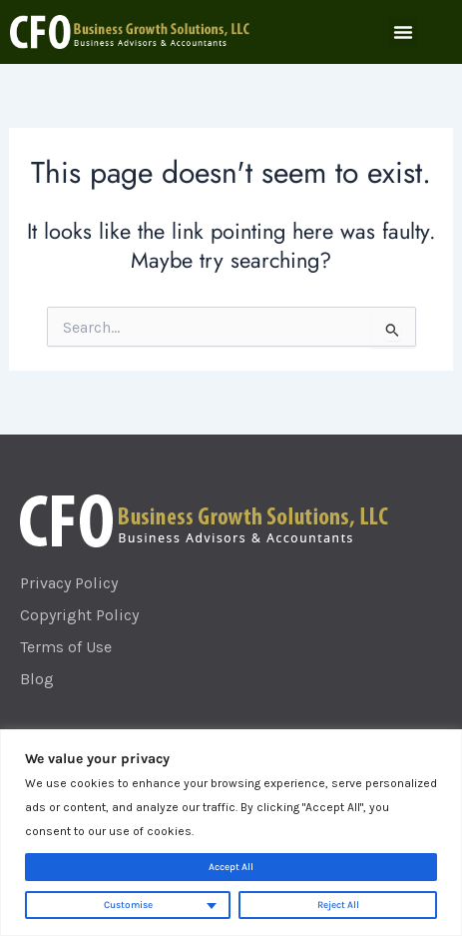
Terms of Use (66, 646)
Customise (128, 905)
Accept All (231, 867)
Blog (37, 678)
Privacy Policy (69, 582)
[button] (403, 32)
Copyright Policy (79, 614)
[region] (231, 832)
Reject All (338, 905)
